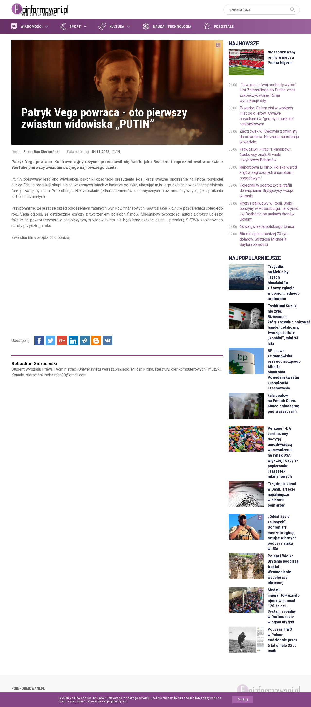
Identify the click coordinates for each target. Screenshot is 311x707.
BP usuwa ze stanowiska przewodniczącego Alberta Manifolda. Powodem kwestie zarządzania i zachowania (284, 369)
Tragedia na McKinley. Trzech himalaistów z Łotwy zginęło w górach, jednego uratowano (284, 282)
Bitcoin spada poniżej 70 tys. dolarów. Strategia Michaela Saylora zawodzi (264, 239)
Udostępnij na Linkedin (73, 340)
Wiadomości (27, 26)
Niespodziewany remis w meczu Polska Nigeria (282, 57)
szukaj (292, 10)
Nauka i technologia (166, 26)
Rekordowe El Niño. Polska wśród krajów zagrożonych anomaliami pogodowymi (268, 172)
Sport (70, 26)
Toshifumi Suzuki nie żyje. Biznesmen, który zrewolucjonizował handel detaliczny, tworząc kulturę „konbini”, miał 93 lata (284, 324)
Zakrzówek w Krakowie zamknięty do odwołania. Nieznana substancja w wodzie (269, 136)
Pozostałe (219, 26)
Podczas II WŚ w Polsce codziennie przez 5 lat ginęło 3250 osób (283, 640)
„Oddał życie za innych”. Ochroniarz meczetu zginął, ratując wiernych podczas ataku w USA (282, 532)
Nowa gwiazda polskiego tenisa (267, 226)
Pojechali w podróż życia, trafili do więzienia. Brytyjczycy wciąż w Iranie (266, 190)
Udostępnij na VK (107, 340)
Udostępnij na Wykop (85, 340)
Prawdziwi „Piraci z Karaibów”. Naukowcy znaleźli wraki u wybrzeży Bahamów (266, 154)
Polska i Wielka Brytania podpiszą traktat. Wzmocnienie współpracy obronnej (283, 569)
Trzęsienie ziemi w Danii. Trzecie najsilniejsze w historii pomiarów (282, 494)
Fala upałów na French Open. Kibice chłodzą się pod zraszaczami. (283, 403)
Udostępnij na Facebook (39, 340)
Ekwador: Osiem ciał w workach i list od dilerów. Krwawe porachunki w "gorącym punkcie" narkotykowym (267, 116)
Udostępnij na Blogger (96, 340)
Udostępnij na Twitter (50, 340)
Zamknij (242, 699)
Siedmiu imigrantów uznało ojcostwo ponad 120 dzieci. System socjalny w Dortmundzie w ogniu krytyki (284, 605)
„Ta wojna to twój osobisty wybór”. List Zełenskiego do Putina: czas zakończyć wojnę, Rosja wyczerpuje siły (268, 92)
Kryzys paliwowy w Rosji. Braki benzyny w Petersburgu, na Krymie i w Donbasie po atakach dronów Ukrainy (269, 211)
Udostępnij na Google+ (62, 340)
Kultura (111, 26)
